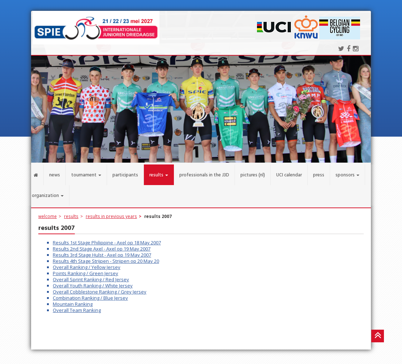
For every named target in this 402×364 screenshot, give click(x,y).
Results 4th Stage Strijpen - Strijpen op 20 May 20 (106, 257)
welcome (47, 212)
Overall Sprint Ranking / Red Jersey (91, 276)
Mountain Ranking (73, 300)
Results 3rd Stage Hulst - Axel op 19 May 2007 (102, 251)
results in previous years (111, 212)
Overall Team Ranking (77, 306)
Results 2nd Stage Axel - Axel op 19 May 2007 (101, 245)
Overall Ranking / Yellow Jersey (86, 263)
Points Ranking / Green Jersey (85, 269)
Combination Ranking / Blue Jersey (90, 294)
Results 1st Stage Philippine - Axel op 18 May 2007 (107, 239)
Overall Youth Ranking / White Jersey (93, 282)
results (71, 212)
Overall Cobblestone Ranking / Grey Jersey (99, 288)
